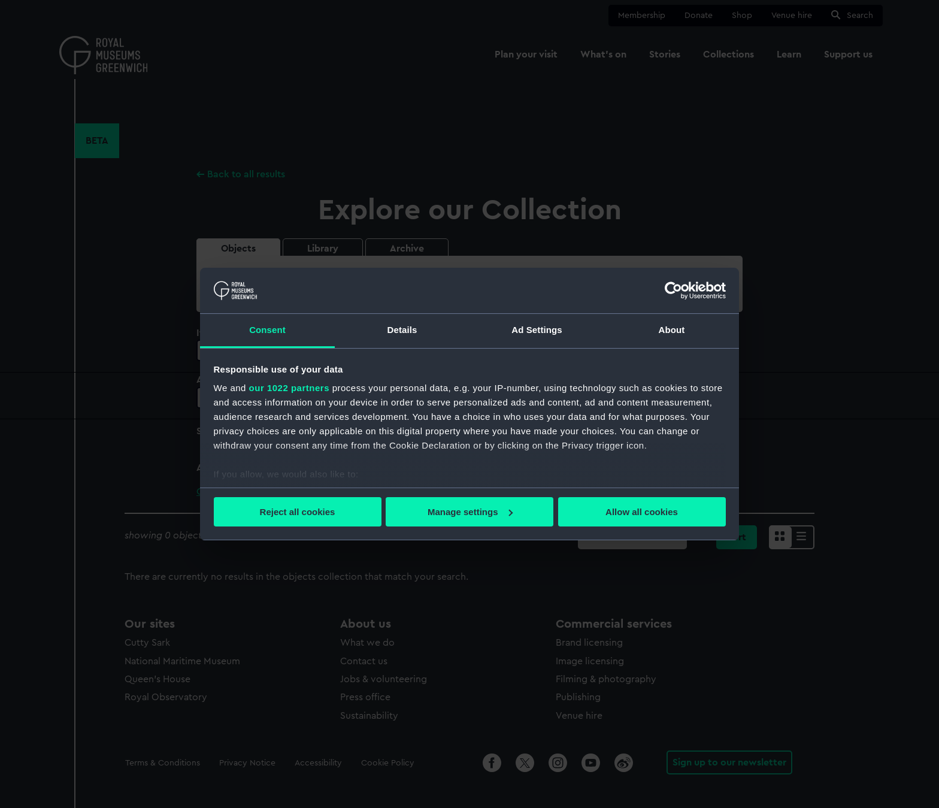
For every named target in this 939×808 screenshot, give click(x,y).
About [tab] (672, 330)
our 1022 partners (289, 388)
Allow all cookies (641, 512)
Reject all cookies (297, 512)
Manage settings (470, 512)
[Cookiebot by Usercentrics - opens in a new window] (673, 290)
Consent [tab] (267, 330)
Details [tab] (402, 330)
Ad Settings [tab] (536, 330)
